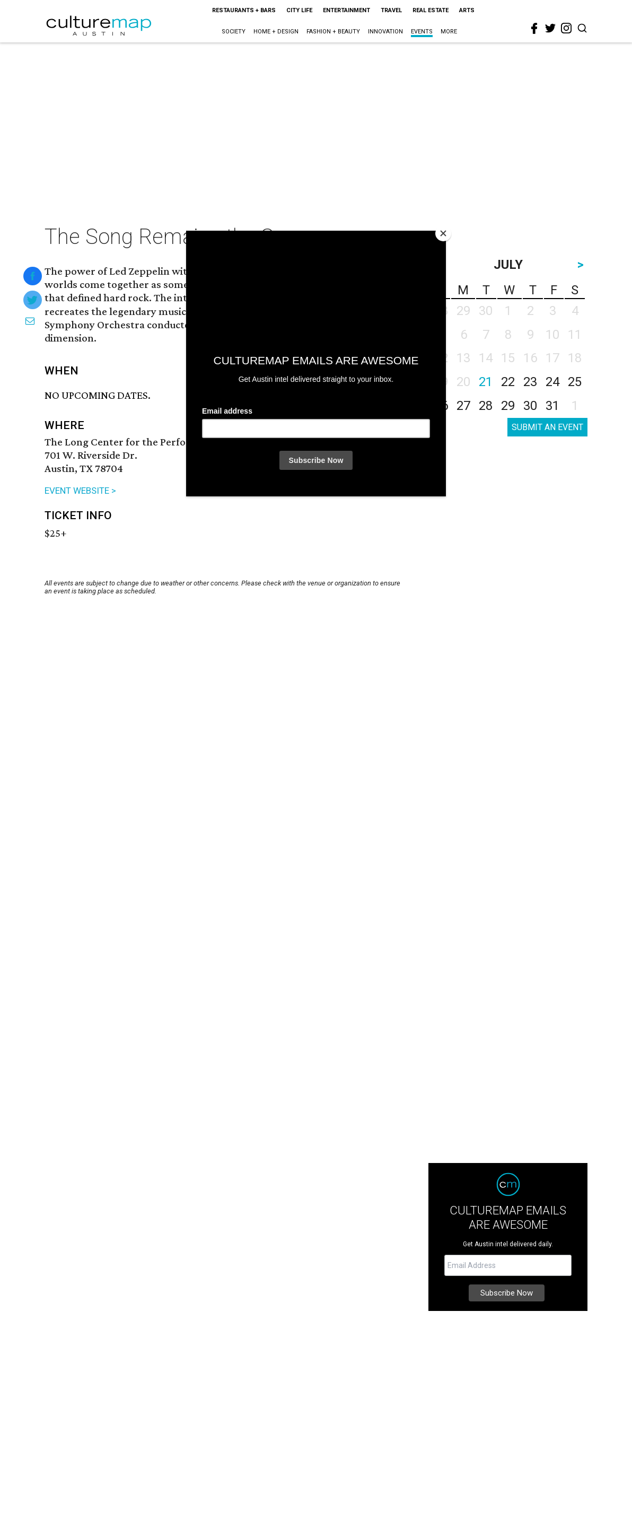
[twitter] (550, 28)
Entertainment (346, 10)
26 (441, 405)
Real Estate (430, 10)
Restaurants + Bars (244, 10)
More (449, 31)
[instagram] (566, 28)
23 (530, 381)
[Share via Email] (30, 321)
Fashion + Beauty (333, 31)
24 (552, 381)
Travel (391, 10)
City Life (299, 10)
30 (530, 405)
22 (508, 381)
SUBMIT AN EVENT (547, 427)
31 (552, 405)
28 (486, 405)
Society (233, 31)
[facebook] (534, 28)
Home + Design (276, 31)
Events (422, 31)
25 (575, 381)
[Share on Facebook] (32, 276)
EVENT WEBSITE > (80, 490)
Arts (467, 10)
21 (486, 381)
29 (508, 405)
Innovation (385, 31)
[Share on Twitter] (32, 300)
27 (463, 405)
